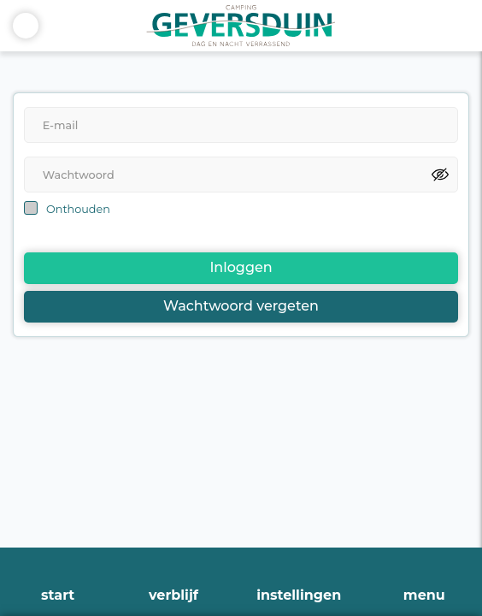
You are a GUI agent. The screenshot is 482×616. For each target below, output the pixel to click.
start (57, 595)
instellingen (298, 595)
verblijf (173, 595)
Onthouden (78, 209)
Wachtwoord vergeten (241, 306)
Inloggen (240, 267)
